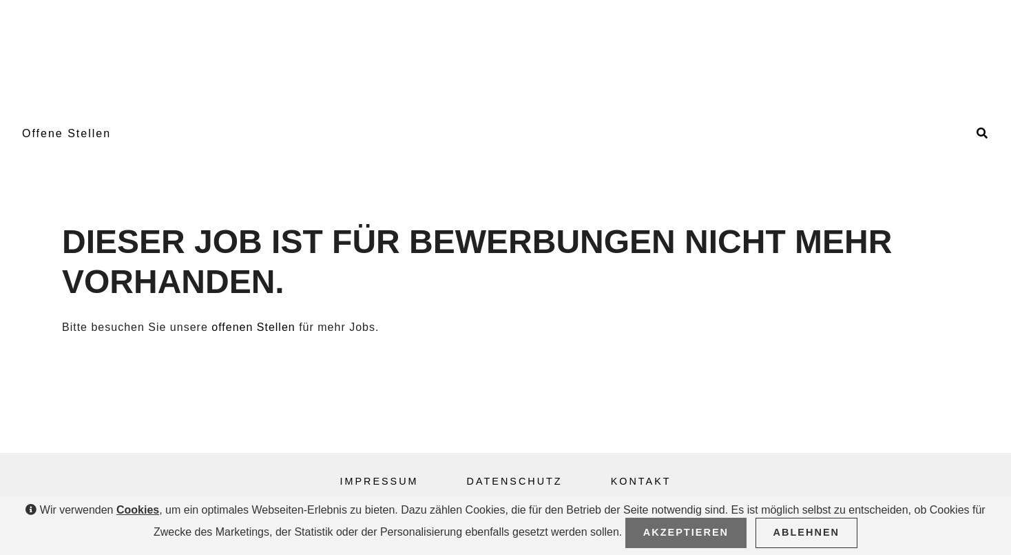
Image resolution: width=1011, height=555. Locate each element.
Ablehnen (806, 532)
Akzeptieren (686, 532)
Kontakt (641, 481)
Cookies (137, 510)
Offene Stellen (66, 133)
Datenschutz (515, 481)
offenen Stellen (253, 327)
